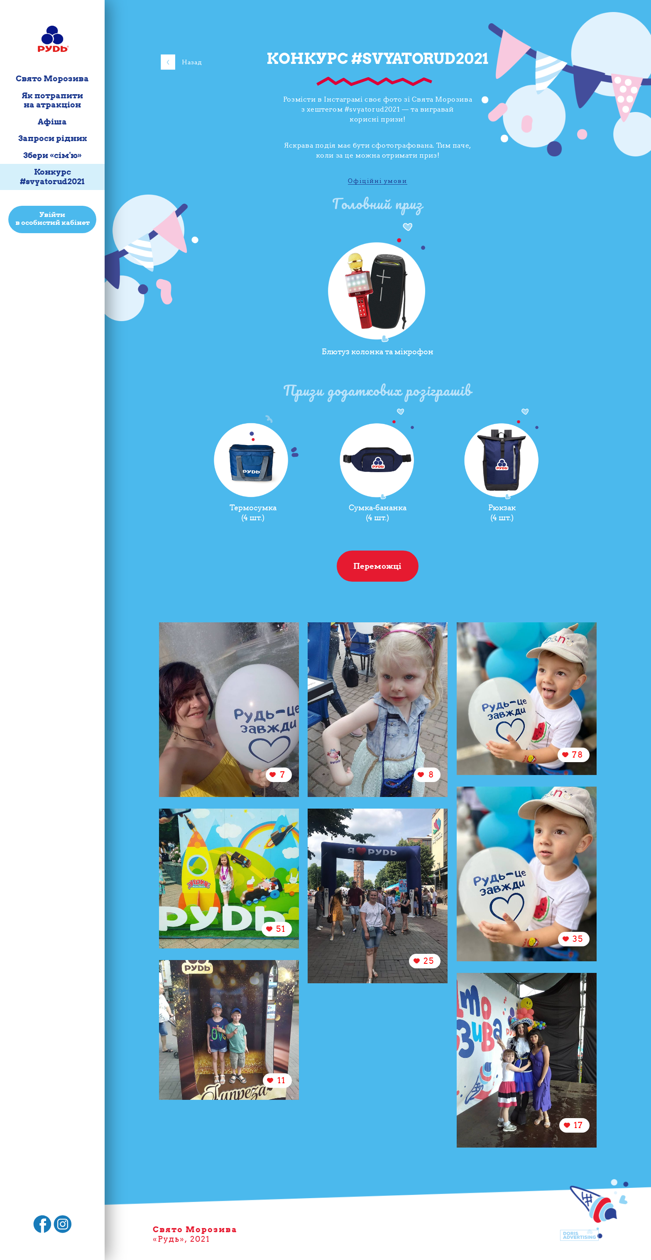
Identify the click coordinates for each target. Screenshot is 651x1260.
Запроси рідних (52, 138)
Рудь (169, 1239)
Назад (192, 62)
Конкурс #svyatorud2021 (52, 176)
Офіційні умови (377, 181)
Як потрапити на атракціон (52, 100)
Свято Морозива (52, 78)
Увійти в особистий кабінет (52, 219)
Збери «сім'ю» (52, 155)
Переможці (377, 566)
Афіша (52, 122)
